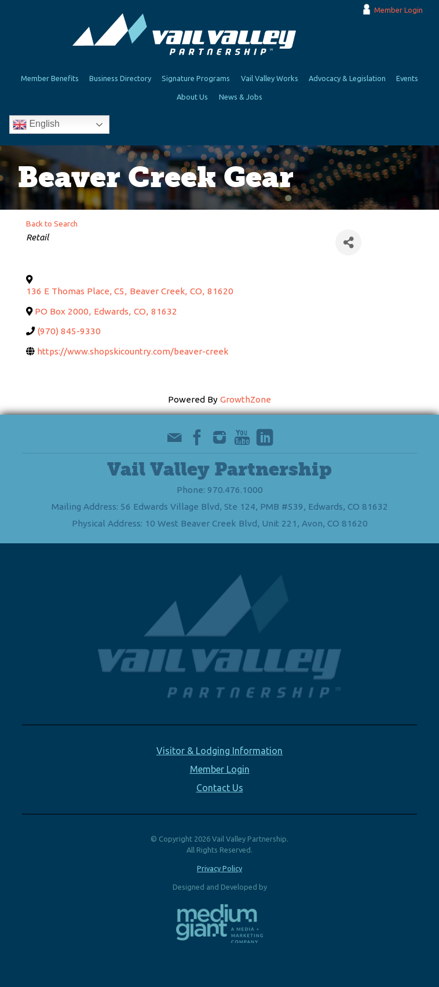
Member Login (398, 10)
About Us (192, 97)
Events (407, 78)
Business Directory (120, 78)
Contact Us (219, 787)
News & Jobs (240, 97)
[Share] (348, 242)
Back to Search (52, 223)
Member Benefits (50, 78)
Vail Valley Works (269, 78)
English (36, 124)
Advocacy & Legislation (347, 78)
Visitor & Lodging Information (219, 750)
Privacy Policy (219, 868)
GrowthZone (245, 399)
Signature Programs (196, 78)
